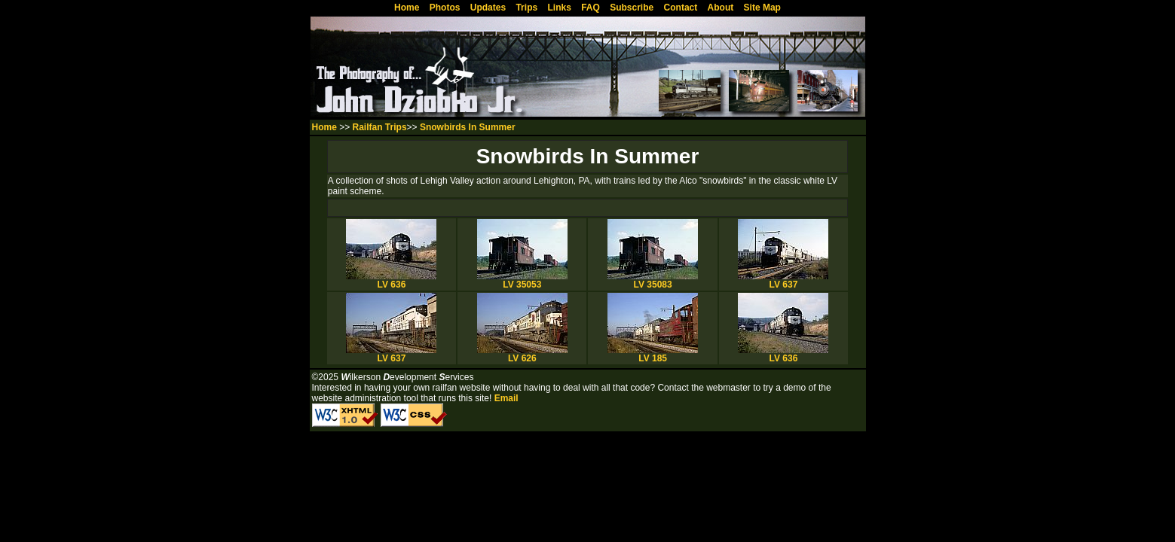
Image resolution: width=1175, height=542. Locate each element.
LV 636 (391, 280)
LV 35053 (522, 280)
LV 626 (522, 354)
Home (324, 127)
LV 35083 (652, 280)
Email (506, 398)
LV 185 (652, 354)
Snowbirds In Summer (468, 127)
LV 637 (783, 280)
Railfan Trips (380, 127)
